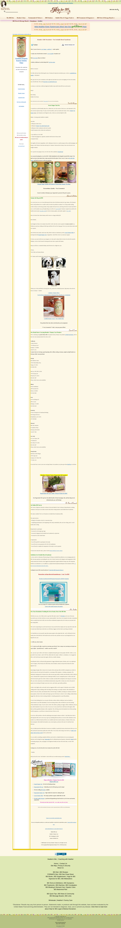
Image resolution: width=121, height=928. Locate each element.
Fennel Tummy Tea (38, 784)
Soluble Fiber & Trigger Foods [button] (64, 18)
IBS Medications (66, 879)
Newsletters (33, 21)
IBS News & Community (66, 894)
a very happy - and (46, 49)
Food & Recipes (21, 89)
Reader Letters (21, 93)
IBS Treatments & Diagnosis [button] (85, 18)
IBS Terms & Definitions (55, 883)
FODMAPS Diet (52, 874)
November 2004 (43, 211)
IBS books (43, 789)
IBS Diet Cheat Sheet (66, 874)
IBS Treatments (49, 885)
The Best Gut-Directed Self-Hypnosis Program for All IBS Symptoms (54, 578)
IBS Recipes (64, 872)
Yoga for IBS (71, 876)
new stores (35, 58)
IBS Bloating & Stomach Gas (55, 887)
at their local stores (69, 334)
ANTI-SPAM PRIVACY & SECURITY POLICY (54, 828)
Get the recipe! (52, 62)
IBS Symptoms (69, 883)
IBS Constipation (71, 885)
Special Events (21, 97)
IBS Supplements (60, 876)
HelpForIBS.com (54, 781)
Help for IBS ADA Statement (60, 922)
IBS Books (49, 876)
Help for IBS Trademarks (60, 923)
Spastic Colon (70, 887)
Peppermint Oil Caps (38, 787)
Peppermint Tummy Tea (39, 792)
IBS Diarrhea (60, 885)
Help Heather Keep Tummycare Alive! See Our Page (60, 27)
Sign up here (46, 101)
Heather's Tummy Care (64, 900)
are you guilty (50, 53)
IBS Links (68, 896)
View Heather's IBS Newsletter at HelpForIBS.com (22, 34)
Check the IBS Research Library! (56, 570)
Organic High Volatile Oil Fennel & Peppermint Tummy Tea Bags (53, 184)
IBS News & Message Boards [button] (105, 18)
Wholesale (52, 900)
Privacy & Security (64, 865)
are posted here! (21, 146)
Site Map (54, 865)
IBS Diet (55, 872)
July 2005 (69, 211)
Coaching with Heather (66, 859)
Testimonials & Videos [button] (35, 18)
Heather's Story (21, 18)
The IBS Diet (10, 18)
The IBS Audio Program (39, 798)
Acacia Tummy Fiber (38, 795)
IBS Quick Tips (52, 894)
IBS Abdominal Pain (60, 889)
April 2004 (58, 208)
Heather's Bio (52, 859)
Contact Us (63, 863)
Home (56, 863)
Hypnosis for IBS (54, 879)
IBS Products (49, 18)
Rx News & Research (21, 102)
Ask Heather (21, 106)
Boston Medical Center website (56, 550)
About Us (60, 868)
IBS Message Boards (57, 896)
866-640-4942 (113, 9)
